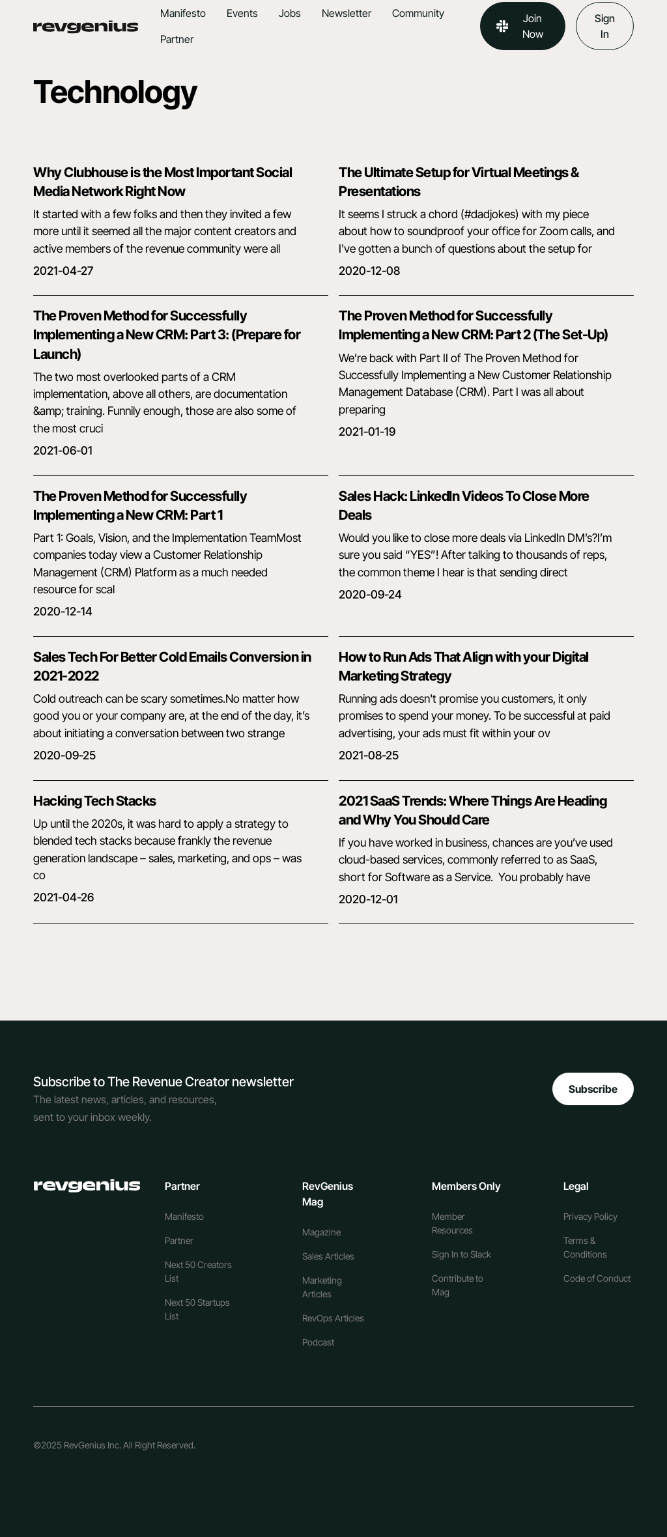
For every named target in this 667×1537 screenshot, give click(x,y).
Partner (176, 39)
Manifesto (183, 13)
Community (418, 13)
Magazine (321, 1231)
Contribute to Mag (457, 1285)
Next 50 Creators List (198, 1271)
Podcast (318, 1341)
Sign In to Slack (461, 1254)
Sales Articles (328, 1256)
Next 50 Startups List (197, 1309)
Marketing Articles (322, 1287)
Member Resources (452, 1223)
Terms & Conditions (585, 1247)
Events (242, 13)
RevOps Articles (333, 1317)
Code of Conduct (597, 1278)
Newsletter (346, 13)
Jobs (290, 13)
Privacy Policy (590, 1216)
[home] (91, 26)
